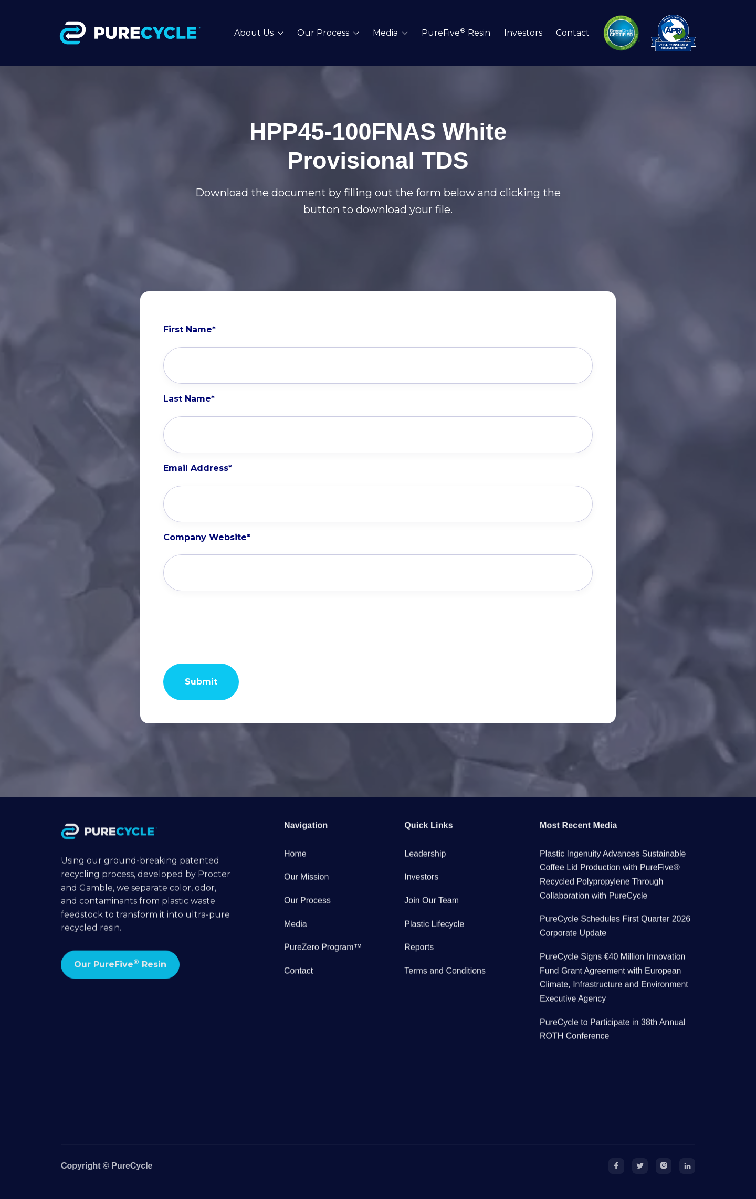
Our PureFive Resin (120, 973)
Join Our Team (431, 910)
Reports (419, 957)
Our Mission (306, 886)
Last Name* (189, 399)
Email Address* (197, 468)
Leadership (425, 863)
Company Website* (206, 537)
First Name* (189, 329)
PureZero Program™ (323, 957)
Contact (573, 33)
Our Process (307, 910)
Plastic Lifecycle (434, 933)
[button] (259, 33)
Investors (523, 33)
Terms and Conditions (445, 980)
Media (295, 933)
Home (295, 863)
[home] (133, 33)
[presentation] (243, 622)
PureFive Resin (456, 33)
